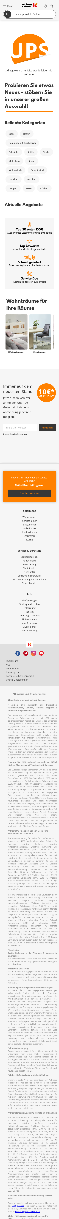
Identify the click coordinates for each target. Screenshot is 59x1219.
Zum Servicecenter (29, 493)
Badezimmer (29, 528)
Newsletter (29, 571)
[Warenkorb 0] (51, 6)
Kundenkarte (29, 560)
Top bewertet (29, 245)
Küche (29, 539)
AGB (8, 664)
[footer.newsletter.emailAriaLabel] (20, 427)
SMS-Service (29, 568)
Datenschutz (12, 668)
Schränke (14, 152)
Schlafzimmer (29, 520)
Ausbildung (29, 626)
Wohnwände (15, 170)
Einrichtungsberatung (29, 575)
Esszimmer (29, 535)
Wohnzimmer (29, 517)
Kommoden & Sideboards (22, 142)
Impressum (12, 660)
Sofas (11, 133)
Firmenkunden (29, 583)
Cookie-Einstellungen (17, 679)
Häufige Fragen (29, 600)
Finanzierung (30, 564)
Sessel (31, 161)
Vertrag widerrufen (30, 604)
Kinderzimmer (29, 532)
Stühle (31, 152)
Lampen (13, 188)
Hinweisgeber (13, 672)
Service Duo (29, 277)
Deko (28, 188)
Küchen (44, 188)
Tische (46, 152)
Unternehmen (29, 619)
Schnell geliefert (29, 261)
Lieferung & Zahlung (29, 615)
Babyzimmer (29, 524)
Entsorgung (29, 607)
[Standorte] (45, 6)
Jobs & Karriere (29, 622)
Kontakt (29, 611)
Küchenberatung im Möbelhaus (29, 579)
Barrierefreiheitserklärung (20, 675)
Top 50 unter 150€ (29, 228)
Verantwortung (29, 630)
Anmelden (47, 427)
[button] (7, 6)
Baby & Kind (37, 170)
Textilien (31, 179)
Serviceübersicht (29, 556)
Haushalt (13, 179)
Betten (26, 133)
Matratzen (14, 161)
